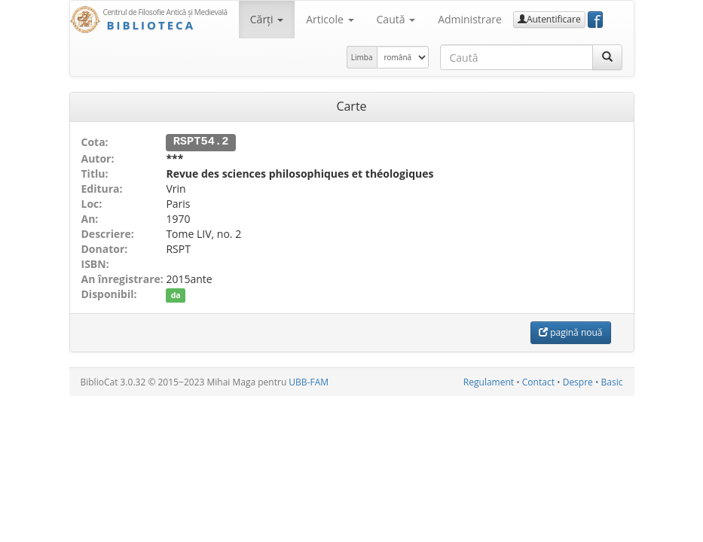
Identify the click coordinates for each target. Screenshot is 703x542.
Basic (612, 381)
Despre (578, 381)
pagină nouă (570, 331)
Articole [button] (329, 19)
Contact (538, 381)
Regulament (488, 381)
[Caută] (607, 57)
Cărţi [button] (266, 19)
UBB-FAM (309, 381)
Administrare (470, 19)
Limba (362, 57)
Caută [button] (396, 19)
